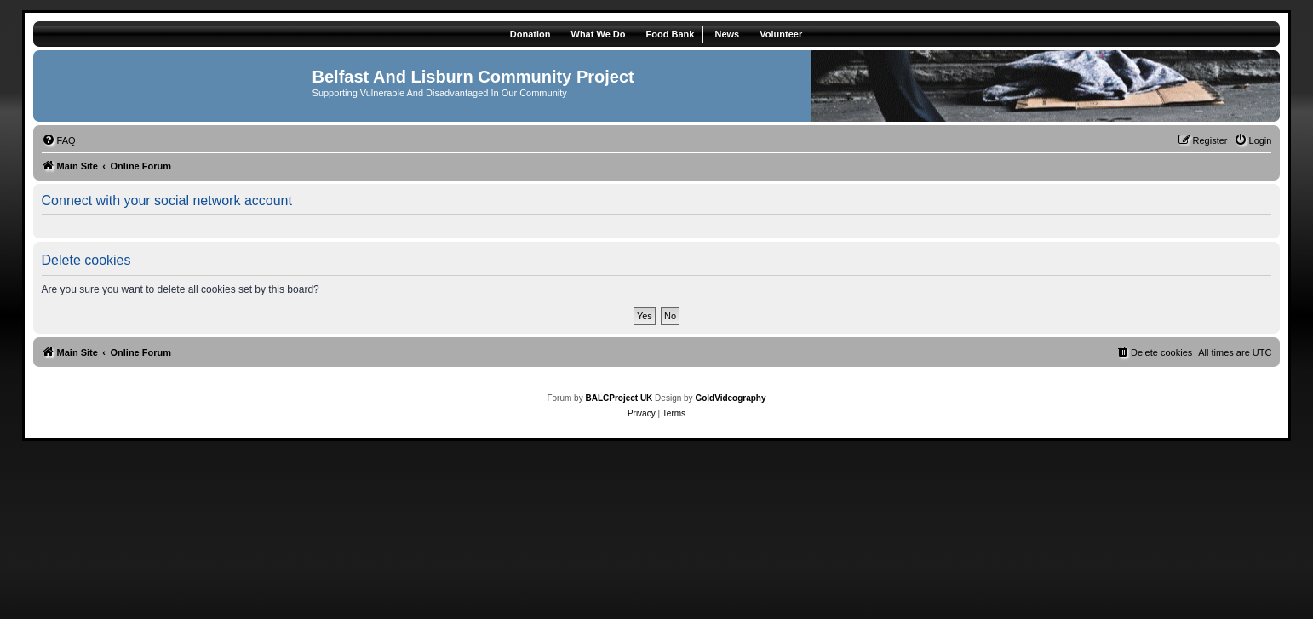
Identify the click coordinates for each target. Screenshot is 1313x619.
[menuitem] (59, 140)
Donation (530, 34)
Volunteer (781, 34)
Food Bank (670, 34)
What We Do (598, 34)
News (726, 34)
